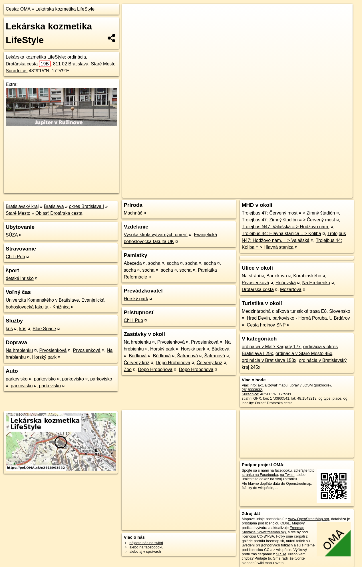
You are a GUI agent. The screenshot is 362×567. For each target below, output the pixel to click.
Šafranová (187, 355)
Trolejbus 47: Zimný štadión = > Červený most (288, 219)
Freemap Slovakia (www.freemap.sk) (273, 530)
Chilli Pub (15, 256)
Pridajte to (263, 558)
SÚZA (12, 235)
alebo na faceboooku (146, 547)
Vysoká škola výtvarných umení (156, 234)
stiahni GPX (251, 398)
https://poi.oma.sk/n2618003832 (326, 193)
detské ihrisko (20, 278)
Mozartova (290, 289)
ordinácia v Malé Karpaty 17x (271, 346)
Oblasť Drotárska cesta (58, 213)
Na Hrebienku (316, 282)
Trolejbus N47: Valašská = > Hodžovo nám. (285, 226)
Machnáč (133, 213)
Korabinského (307, 275)
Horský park (44, 357)
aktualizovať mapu (272, 385)
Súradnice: (17, 70)
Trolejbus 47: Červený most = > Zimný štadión (288, 213)
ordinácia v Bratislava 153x (269, 360)
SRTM (281, 554)
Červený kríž (136, 362)
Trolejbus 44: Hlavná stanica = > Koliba (281, 233)
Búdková (220, 348)
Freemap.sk (283, 193)
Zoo (128, 369)
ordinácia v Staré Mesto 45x (303, 353)
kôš (9, 328)
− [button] (132, 22)
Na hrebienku (19, 350)
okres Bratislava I (86, 206)
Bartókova (276, 275)
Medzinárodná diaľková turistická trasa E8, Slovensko (296, 311)
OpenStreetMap (254, 193)
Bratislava (54, 206)
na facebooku (281, 470)
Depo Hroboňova (173, 362)
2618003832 (252, 390)
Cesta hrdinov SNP (266, 324)
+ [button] (132, 13)
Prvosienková (53, 350)
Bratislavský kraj (22, 206)
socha (154, 263)
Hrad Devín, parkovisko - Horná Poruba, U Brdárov (298, 318)
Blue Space (44, 328)
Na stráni (251, 275)
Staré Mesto (18, 213)
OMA (25, 9)
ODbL (285, 523)
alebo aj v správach (145, 551)
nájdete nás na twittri (146, 543)
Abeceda (133, 263)
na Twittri (287, 474)
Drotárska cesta (28, 64)
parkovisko (16, 378)
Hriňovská (285, 282)
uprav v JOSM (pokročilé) (310, 385)
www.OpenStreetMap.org (308, 519)
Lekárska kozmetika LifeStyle (64, 9)
